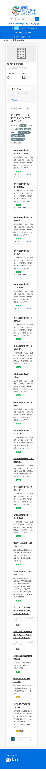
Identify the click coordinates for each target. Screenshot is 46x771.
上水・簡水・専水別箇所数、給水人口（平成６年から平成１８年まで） (22, 635)
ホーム (11, 28)
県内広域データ (32, 28)
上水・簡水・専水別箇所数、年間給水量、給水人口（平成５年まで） (22, 611)
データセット (17, 89)
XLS (18, 671)
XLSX (18, 171)
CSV (18, 697)
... (23, 739)
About (14, 100)
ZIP (18, 624)
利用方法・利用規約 (20, 37)
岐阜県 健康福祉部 (18, 40)
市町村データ (18, 32)
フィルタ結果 (16, 142)
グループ (22, 28)
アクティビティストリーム (20, 94)
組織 (16, 28)
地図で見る (28, 32)
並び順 (13, 108)
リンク (30, 37)
